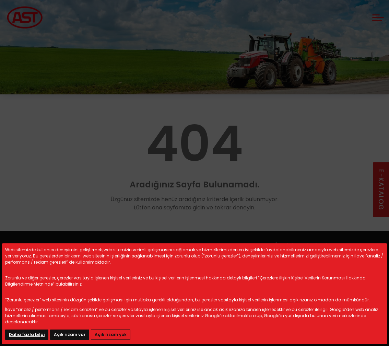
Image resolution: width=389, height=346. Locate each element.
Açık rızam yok (111, 334)
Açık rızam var (69, 334)
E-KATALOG (381, 189)
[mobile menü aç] (378, 17)
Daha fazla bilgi (27, 334)
